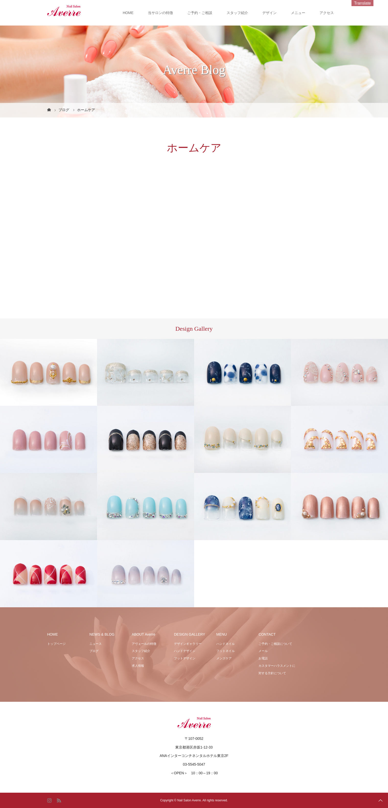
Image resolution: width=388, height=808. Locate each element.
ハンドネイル (225, 644)
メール (263, 651)
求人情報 (138, 666)
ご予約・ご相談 (199, 13)
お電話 (263, 658)
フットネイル (225, 651)
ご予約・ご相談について (275, 644)
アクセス (327, 13)
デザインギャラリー (188, 644)
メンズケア (224, 658)
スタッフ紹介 (237, 13)
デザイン (269, 13)
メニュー (298, 13)
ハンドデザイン (184, 651)
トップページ (56, 644)
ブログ (94, 651)
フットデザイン (184, 658)
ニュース (95, 644)
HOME (128, 13)
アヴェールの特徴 (144, 644)
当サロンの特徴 (160, 13)
